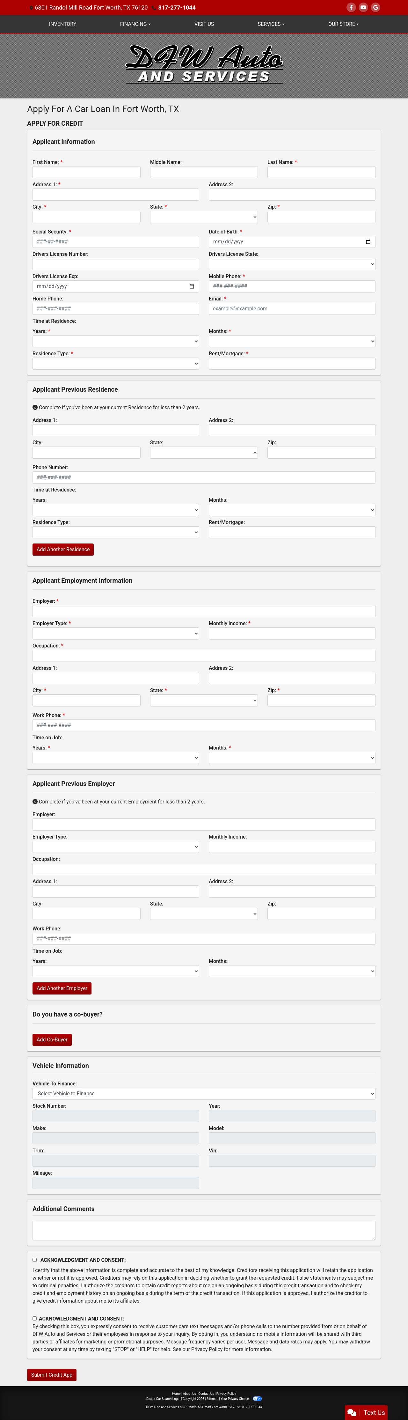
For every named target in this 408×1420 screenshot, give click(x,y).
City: (38, 207)
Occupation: (46, 646)
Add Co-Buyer (52, 1040)
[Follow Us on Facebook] (351, 7)
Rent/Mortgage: (227, 354)
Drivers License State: (234, 254)
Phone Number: (50, 467)
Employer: (44, 601)
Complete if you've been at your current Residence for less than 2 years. (116, 407)
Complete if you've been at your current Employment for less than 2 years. (119, 802)
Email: (216, 299)
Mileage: (42, 1173)
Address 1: (45, 184)
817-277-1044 (176, 7)
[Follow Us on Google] (375, 7)
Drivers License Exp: (55, 276)
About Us (189, 1393)
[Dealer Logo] (204, 65)
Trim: (38, 1151)
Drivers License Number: (60, 254)
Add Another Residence (63, 549)
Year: (214, 1106)
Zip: (271, 207)
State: (157, 207)
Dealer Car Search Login (163, 1399)
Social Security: (50, 232)
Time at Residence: (54, 321)
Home (176, 1393)
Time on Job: (47, 738)
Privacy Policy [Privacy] (226, 1393)
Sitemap (212, 1399)
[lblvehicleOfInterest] (204, 1094)
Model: (216, 1128)
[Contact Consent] (35, 1318)
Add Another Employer (62, 988)
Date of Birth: (224, 232)
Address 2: (221, 184)
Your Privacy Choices (241, 1399)
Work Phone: (47, 715)
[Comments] (204, 1230)
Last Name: (280, 162)
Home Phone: (48, 299)
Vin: (213, 1151)
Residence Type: (51, 354)
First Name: (46, 162)
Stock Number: (49, 1106)
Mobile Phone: (225, 276)
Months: (218, 331)
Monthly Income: (228, 623)
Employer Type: (50, 623)
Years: (40, 331)
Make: (40, 1128)
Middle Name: (166, 162)
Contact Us (206, 1393)
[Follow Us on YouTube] (363, 7)
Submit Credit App (51, 1375)
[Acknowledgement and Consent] (35, 1260)
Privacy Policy (207, 1349)
